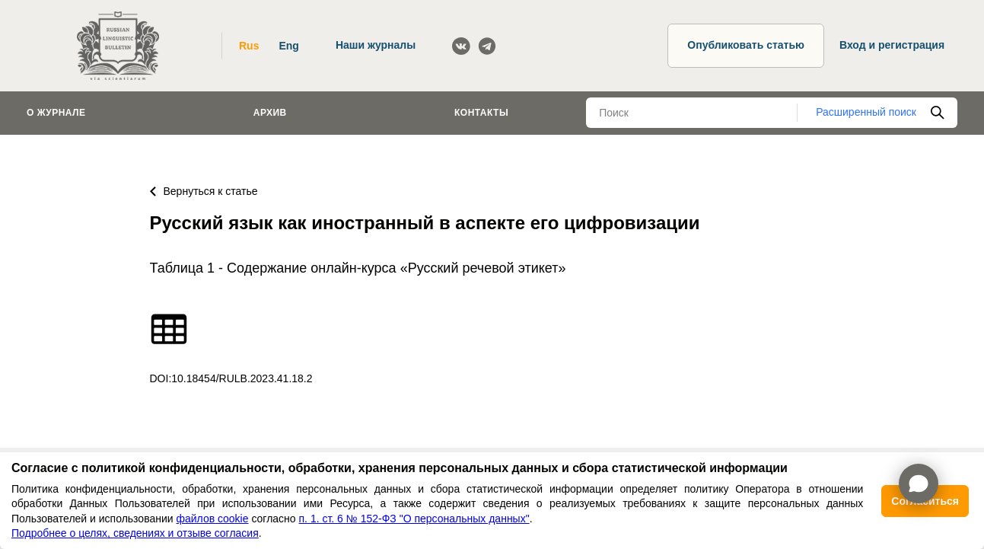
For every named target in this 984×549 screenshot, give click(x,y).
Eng (288, 46)
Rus (249, 46)
